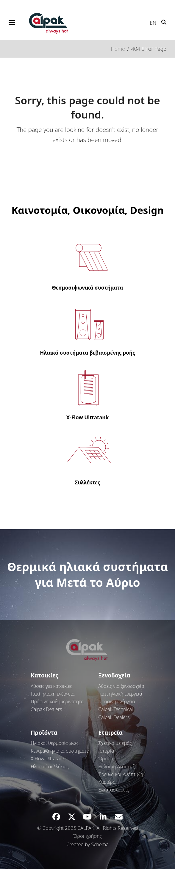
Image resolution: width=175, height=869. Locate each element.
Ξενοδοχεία (114, 675)
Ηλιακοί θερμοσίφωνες (54, 743)
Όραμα (105, 758)
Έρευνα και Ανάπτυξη (120, 774)
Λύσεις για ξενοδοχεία (121, 686)
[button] (12, 22)
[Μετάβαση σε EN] (150, 21)
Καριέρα (106, 782)
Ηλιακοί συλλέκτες (50, 766)
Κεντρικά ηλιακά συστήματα (60, 751)
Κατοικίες (44, 675)
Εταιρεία (110, 733)
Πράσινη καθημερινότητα (57, 701)
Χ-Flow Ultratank (48, 758)
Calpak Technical (115, 709)
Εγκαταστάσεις (113, 789)
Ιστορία (106, 751)
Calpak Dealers (46, 709)
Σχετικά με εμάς (115, 743)
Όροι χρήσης (87, 835)
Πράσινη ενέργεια (116, 701)
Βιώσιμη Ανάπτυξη (117, 766)
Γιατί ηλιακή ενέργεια (52, 694)
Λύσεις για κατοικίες (51, 686)
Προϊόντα (44, 733)
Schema (99, 844)
